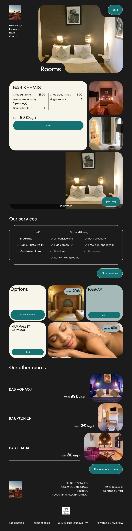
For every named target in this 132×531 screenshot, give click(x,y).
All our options (27, 314)
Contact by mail (113, 491)
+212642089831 (114, 487)
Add (104, 315)
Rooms (14, 29)
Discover (15, 25)
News (12, 32)
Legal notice (16, 523)
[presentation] (114, 201)
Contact (13, 36)
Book (115, 9)
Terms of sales (41, 523)
